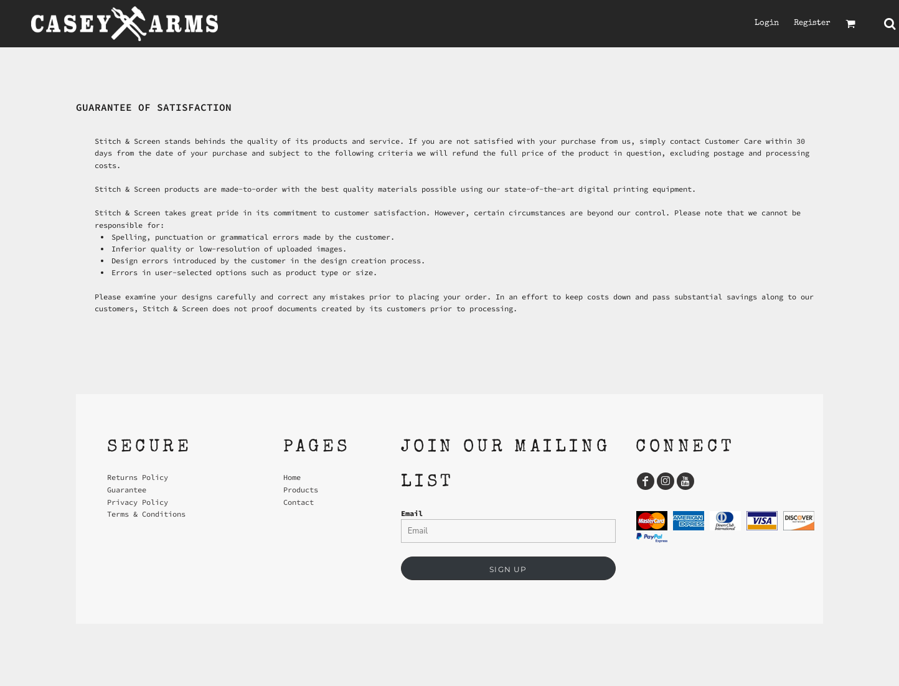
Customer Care (733, 141)
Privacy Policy (137, 502)
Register (812, 23)
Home (292, 477)
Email (412, 513)
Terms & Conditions (146, 514)
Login (767, 23)
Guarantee (126, 489)
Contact (298, 502)
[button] (850, 24)
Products (300, 489)
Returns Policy (137, 477)
